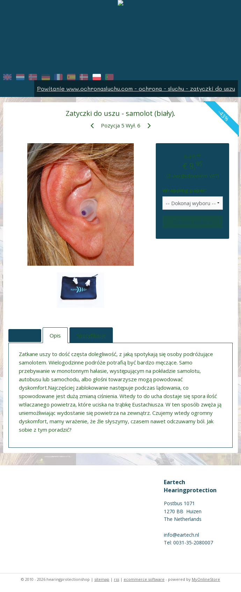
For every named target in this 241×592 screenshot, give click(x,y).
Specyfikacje (91, 335)
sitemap (101, 579)
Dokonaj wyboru (192, 221)
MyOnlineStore (206, 579)
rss (116, 579)
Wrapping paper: (184, 190)
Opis (55, 335)
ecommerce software (144, 579)
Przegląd (25, 335)
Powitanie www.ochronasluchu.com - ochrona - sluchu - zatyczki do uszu (136, 88)
